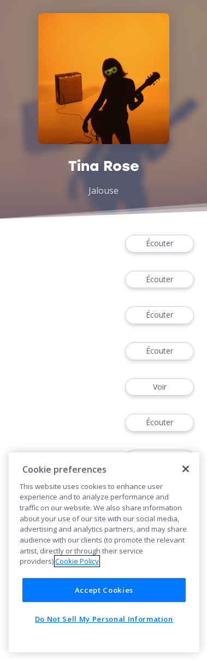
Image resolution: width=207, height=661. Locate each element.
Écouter (159, 243)
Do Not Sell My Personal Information (104, 619)
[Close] (186, 469)
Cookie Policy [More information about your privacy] (77, 561)
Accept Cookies (104, 590)
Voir (159, 387)
